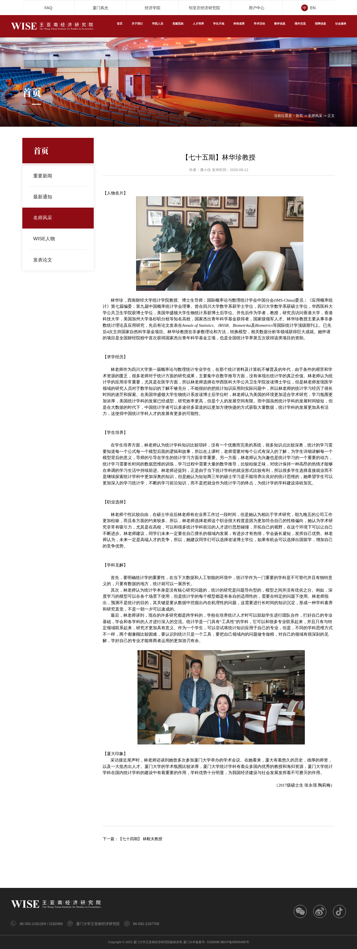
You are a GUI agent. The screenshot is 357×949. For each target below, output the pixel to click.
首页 (299, 116)
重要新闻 (43, 176)
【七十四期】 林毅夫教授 (140, 839)
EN (314, 8)
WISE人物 (44, 239)
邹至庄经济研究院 (204, 8)
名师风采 (315, 116)
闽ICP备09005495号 (235, 942)
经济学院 (152, 8)
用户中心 (256, 8)
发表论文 (43, 260)
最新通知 (43, 197)
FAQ (48, 8)
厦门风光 (100, 8)
